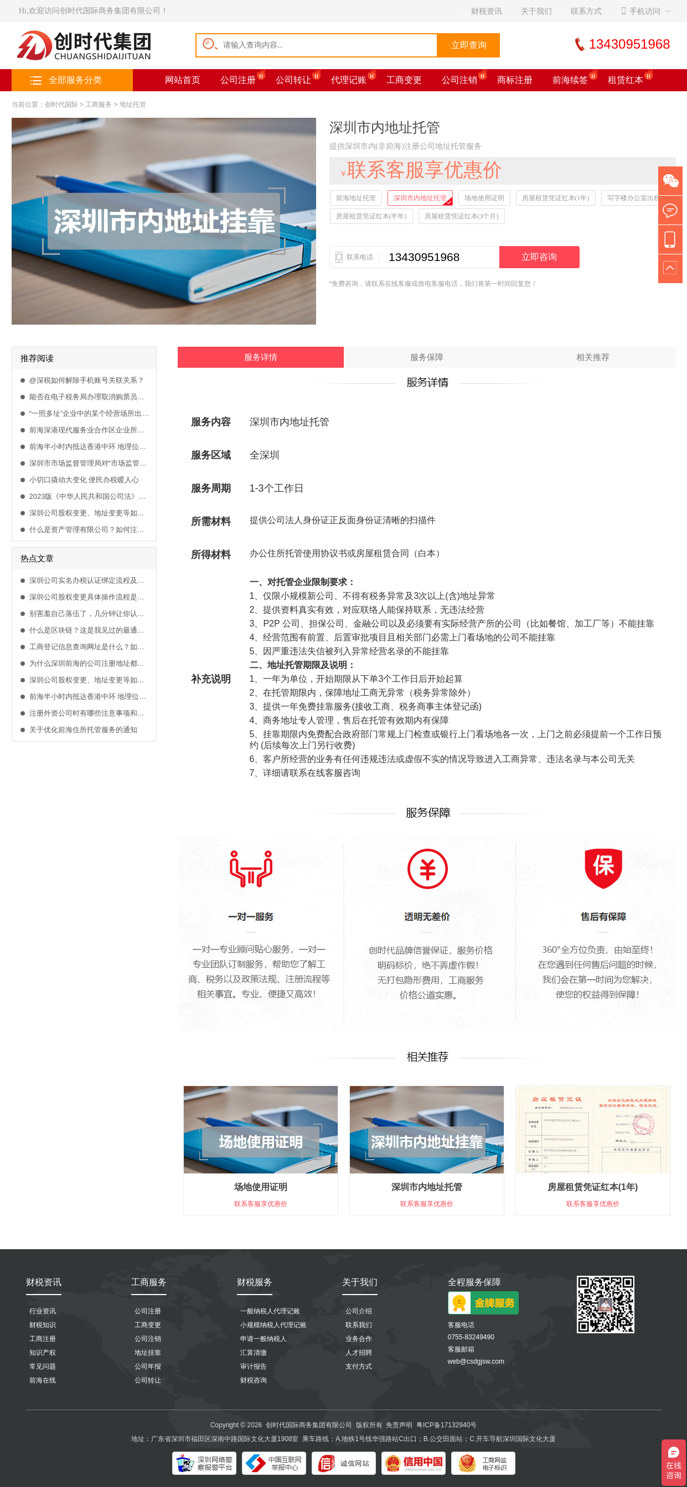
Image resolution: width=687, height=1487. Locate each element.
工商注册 (42, 1339)
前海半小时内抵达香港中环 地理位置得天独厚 (90, 446)
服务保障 (426, 357)
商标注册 (515, 80)
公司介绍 (358, 1311)
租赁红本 (625, 80)
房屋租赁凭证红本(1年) (556, 198)
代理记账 (348, 80)
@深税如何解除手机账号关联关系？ (86, 380)
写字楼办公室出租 (633, 198)
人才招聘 (358, 1352)
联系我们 (358, 1325)
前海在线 (42, 1380)
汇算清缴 (253, 1352)
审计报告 (253, 1366)
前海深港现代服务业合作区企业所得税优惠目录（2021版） (90, 430)
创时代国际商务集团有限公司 (309, 1425)
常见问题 (42, 1366)
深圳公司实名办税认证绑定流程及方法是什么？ (90, 580)
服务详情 (260, 357)
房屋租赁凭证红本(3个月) (462, 216)
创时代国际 (61, 104)
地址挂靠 (148, 1352)
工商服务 (98, 104)
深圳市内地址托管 (420, 198)
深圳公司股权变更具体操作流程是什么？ (90, 597)
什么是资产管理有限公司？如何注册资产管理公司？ (90, 529)
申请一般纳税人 (263, 1339)
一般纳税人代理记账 (270, 1311)
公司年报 (148, 1366)
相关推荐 (592, 357)
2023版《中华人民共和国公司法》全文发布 (90, 496)
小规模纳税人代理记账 (273, 1325)
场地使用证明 (484, 198)
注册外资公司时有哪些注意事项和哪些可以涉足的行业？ (90, 713)
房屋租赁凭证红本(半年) (371, 216)
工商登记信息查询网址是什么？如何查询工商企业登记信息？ (90, 647)
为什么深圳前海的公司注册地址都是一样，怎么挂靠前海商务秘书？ (90, 663)
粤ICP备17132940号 (446, 1425)
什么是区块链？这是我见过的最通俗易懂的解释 (90, 630)
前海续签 (570, 80)
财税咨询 (253, 1380)
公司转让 (293, 80)
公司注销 (459, 80)
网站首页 (182, 80)
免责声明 (399, 1425)
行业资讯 (42, 1311)
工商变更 (404, 80)
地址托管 (133, 104)
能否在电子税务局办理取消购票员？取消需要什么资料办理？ (90, 397)
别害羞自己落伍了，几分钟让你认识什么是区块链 (90, 613)
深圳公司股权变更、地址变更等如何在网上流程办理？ (90, 513)
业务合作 (358, 1339)
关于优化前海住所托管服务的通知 (83, 730)
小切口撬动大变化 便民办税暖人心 (84, 480)
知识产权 (42, 1352)
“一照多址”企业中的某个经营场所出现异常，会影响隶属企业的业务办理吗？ (90, 413)
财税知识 (42, 1325)
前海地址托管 (356, 198)
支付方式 (358, 1366)
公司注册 (238, 80)
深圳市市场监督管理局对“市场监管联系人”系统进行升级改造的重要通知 (90, 463)
